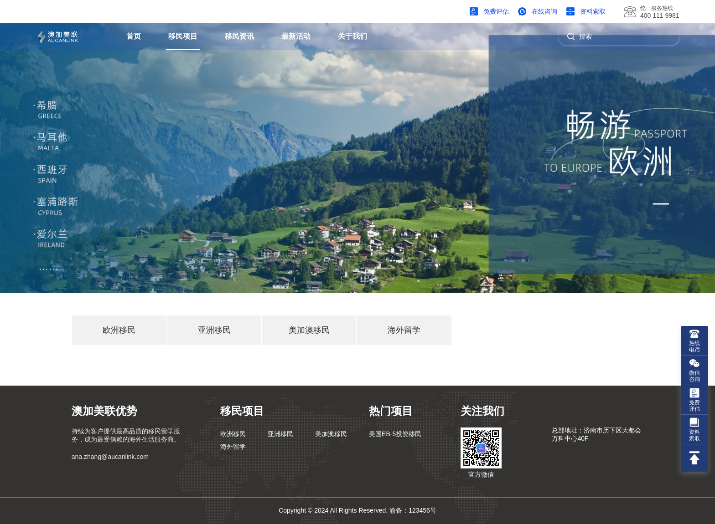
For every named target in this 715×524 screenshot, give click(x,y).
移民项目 (182, 36)
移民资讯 (239, 36)
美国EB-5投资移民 (395, 434)
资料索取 (593, 11)
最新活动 (296, 36)
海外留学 (404, 330)
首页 (133, 36)
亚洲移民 (214, 330)
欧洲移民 (119, 330)
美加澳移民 (309, 330)
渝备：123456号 (412, 510)
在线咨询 (544, 11)
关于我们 (352, 36)
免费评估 (496, 11)
